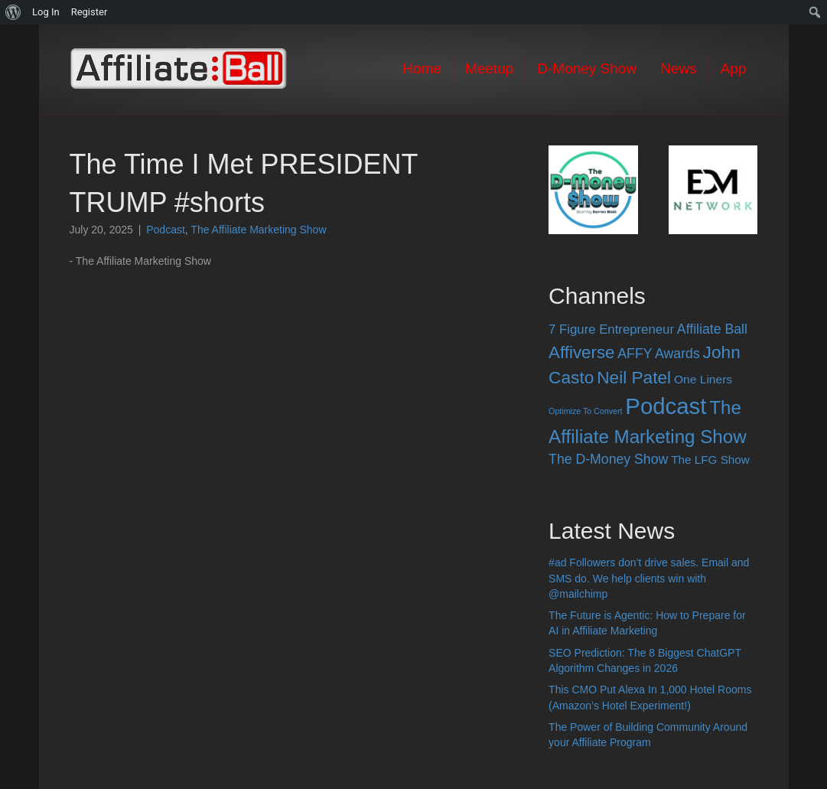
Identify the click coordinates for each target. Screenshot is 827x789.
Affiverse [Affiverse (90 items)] (581, 352)
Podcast (165, 229)
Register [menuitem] (89, 12)
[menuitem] (13, 12)
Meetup (489, 68)
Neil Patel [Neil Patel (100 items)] (634, 377)
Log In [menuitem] (46, 12)
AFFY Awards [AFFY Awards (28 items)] (658, 353)
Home (421, 68)
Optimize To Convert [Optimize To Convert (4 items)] (585, 411)
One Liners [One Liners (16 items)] (703, 379)
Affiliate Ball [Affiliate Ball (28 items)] (712, 329)
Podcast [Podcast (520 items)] (665, 406)
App (734, 68)
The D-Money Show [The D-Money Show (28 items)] (608, 459)
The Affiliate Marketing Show (258, 229)
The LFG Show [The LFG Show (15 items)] (710, 459)
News (678, 68)
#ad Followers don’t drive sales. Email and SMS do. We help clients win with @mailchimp (649, 578)
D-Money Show (587, 68)
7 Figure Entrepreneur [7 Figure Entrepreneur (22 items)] (611, 329)
